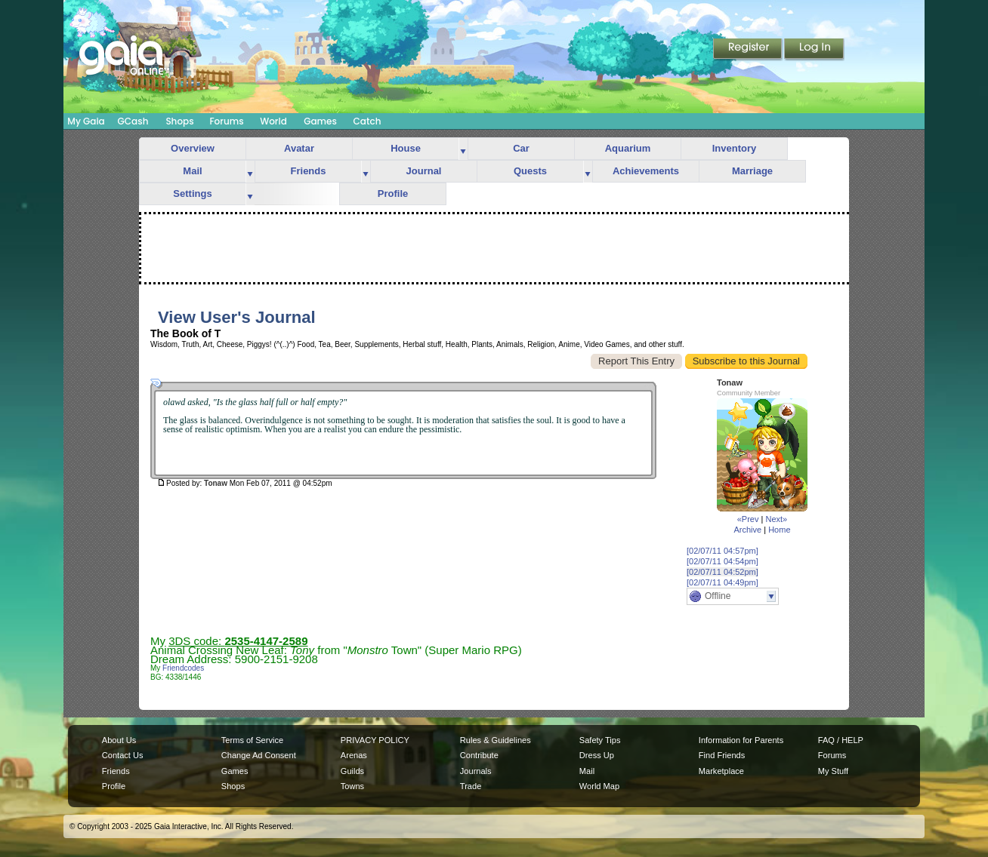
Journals (476, 771)
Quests (530, 171)
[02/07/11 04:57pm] (722, 550)
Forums (226, 121)
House (406, 148)
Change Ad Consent (258, 755)
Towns (352, 786)
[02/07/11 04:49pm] (722, 582)
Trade (470, 786)
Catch (367, 121)
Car (521, 148)
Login (814, 49)
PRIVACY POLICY (375, 740)
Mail (192, 171)
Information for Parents (741, 740)
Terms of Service (252, 740)
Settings (192, 193)
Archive (747, 529)
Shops (179, 121)
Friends (308, 171)
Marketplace (721, 771)
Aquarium (628, 148)
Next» (776, 519)
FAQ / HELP (840, 740)
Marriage (752, 171)
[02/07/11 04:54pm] (722, 561)
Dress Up (596, 755)
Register (748, 49)
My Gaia (85, 121)
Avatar (299, 148)
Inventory (734, 148)
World (273, 121)
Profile (393, 193)
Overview (193, 148)
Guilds (352, 771)
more (463, 149)
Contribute (479, 755)
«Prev (748, 519)
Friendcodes (183, 668)
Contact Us (123, 755)
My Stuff (833, 771)
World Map (599, 786)
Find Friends (722, 755)
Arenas (354, 755)
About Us (119, 740)
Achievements (646, 171)
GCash (133, 121)
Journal (424, 171)
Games (320, 121)
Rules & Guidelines (495, 740)
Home (779, 529)
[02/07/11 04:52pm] (722, 571)
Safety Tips (600, 740)
